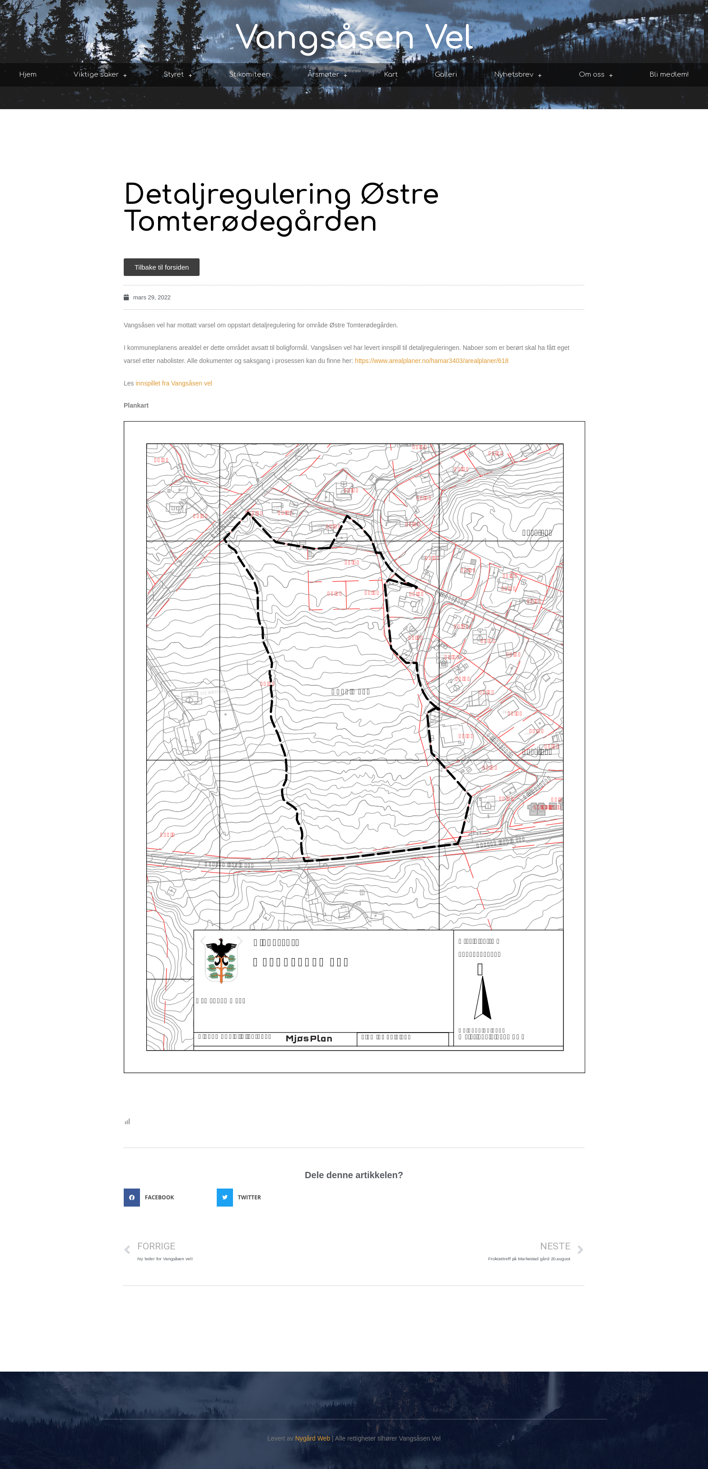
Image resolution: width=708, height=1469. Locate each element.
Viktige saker (100, 75)
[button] (168, 1198)
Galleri (446, 74)
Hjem (28, 74)
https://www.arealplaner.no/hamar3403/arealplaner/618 (431, 360)
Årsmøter (327, 75)
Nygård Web (313, 1438)
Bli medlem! (669, 74)
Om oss (596, 75)
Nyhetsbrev (518, 75)
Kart (391, 74)
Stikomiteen (249, 74)
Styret (178, 75)
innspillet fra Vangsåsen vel (173, 383)
